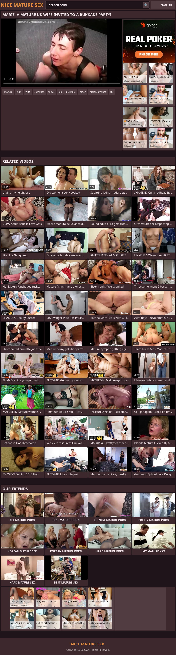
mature (8, 91)
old (60, 91)
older (83, 91)
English (166, 5)
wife (28, 91)
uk (111, 91)
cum (18, 91)
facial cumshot (98, 91)
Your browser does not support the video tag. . (61, 53)
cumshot (39, 91)
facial (51, 91)
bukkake (70, 91)
